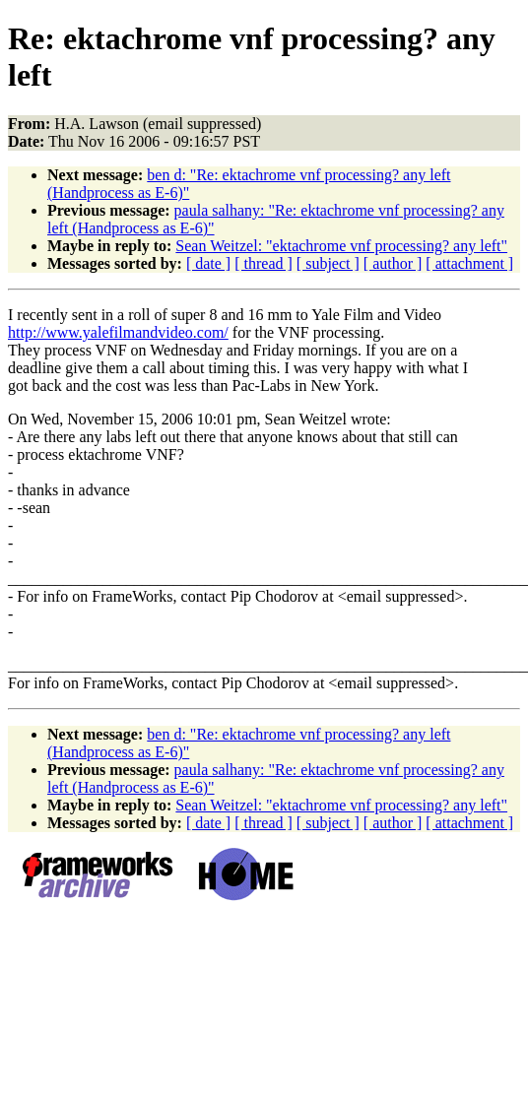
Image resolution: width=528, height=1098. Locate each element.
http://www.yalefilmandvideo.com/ (118, 332)
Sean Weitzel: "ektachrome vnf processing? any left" (341, 245)
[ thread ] (263, 263)
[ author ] (393, 263)
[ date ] (208, 263)
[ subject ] (328, 263)
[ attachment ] (469, 263)
